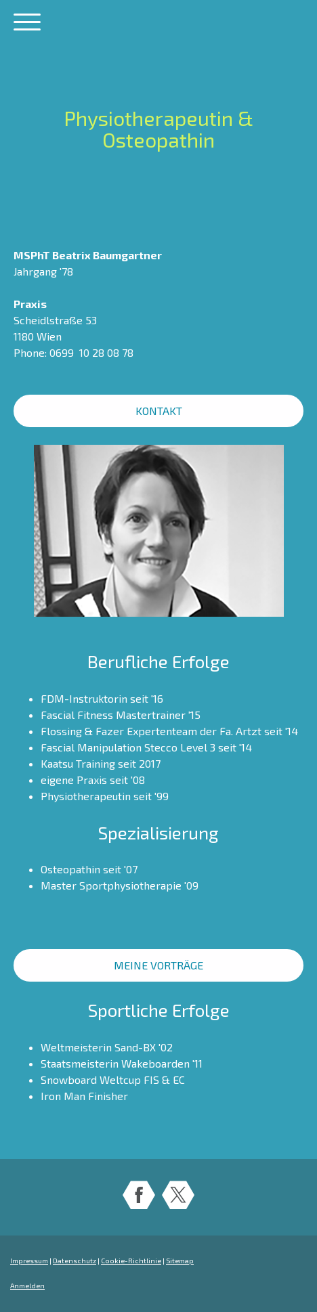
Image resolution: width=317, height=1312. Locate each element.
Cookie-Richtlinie (131, 1260)
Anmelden (27, 1286)
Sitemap (180, 1260)
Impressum (29, 1260)
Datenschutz (74, 1260)
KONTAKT (158, 410)
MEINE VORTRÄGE (158, 965)
